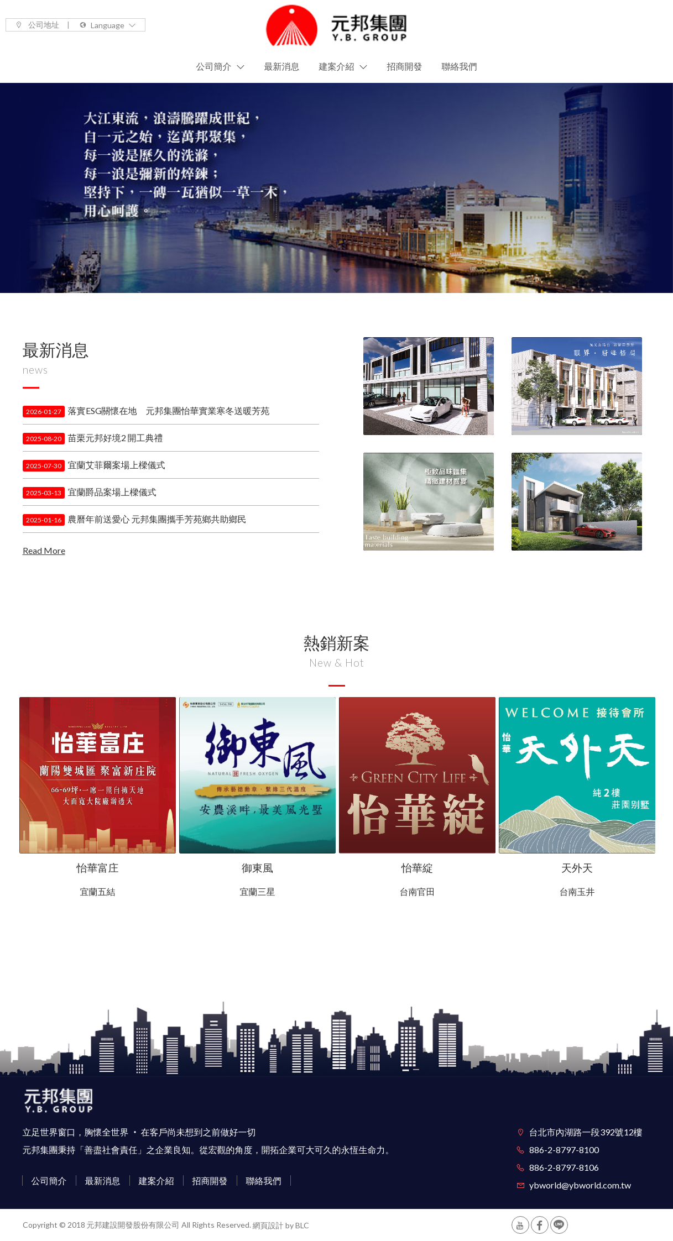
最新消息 (103, 1180)
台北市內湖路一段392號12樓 (586, 1132)
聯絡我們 (263, 1180)
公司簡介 (49, 1180)
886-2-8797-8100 (564, 1149)
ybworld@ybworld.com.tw (580, 1185)
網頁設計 (268, 1225)
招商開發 (210, 1180)
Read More (44, 550)
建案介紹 (156, 1180)
